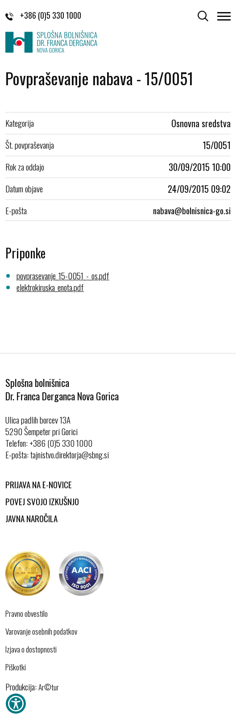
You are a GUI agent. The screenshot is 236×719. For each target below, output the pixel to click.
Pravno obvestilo (26, 613)
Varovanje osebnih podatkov (41, 631)
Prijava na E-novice (38, 484)
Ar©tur (48, 687)
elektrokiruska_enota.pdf (50, 287)
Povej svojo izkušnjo (42, 501)
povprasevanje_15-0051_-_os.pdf (63, 275)
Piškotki (15, 667)
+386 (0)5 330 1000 (43, 15)
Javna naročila (31, 518)
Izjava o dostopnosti (31, 649)
